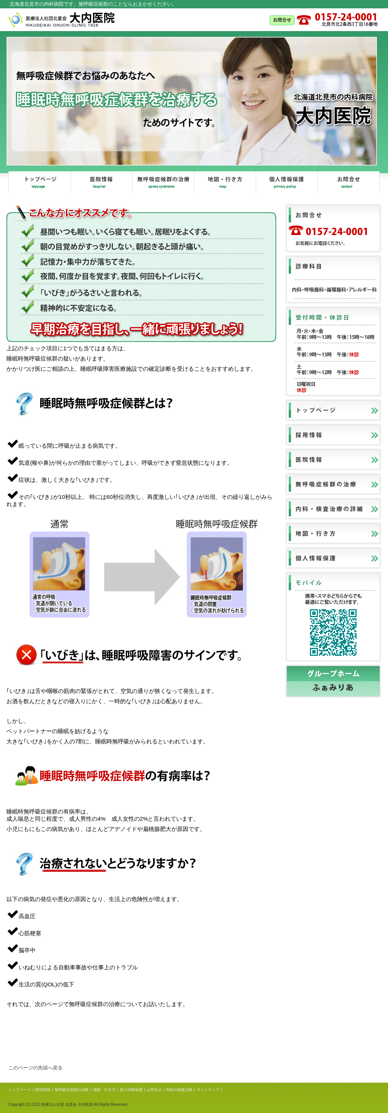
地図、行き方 (225, 181)
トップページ (39, 181)
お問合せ (349, 181)
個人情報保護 (287, 181)
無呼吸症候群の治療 (163, 181)
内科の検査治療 (179, 1090)
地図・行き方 (104, 1090)
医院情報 (101, 181)
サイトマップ (208, 1090)
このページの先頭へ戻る (35, 1068)
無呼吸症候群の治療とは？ (137, 1031)
